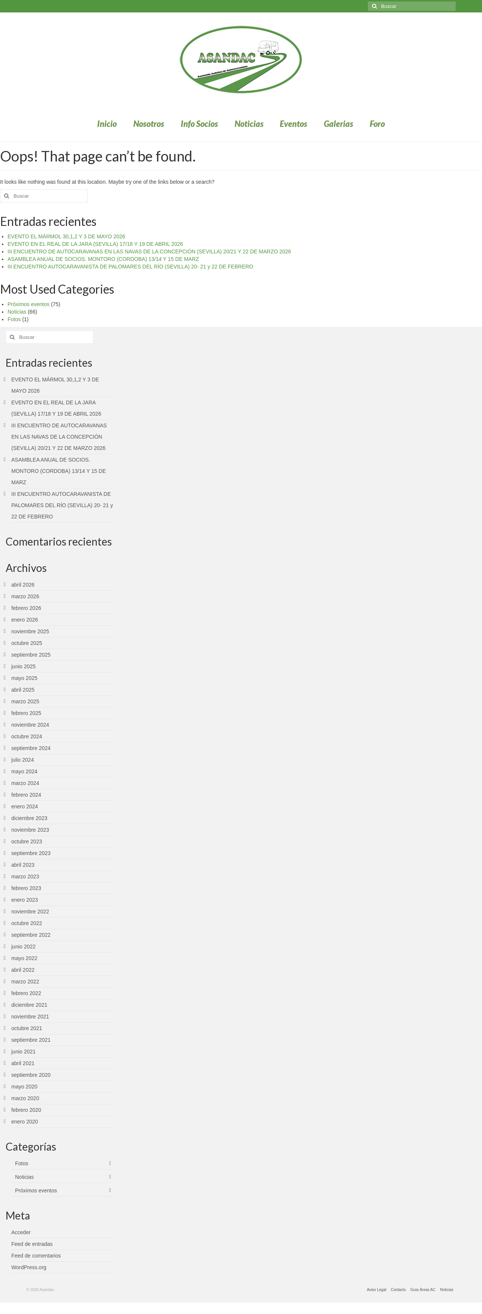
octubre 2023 (26, 841)
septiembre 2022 (30, 935)
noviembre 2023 (30, 830)
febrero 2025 (26, 713)
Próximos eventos (28, 304)
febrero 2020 (26, 1110)
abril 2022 (23, 970)
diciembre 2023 (29, 818)
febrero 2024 (26, 795)
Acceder (21, 1232)
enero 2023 (24, 900)
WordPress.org (28, 1267)
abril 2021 (23, 1063)
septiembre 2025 (30, 655)
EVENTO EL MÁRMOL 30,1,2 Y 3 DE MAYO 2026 (66, 236)
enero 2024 (24, 806)
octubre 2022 (26, 923)
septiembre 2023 (30, 853)
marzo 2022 (25, 982)
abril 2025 (23, 690)
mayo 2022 (24, 958)
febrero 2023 (26, 888)
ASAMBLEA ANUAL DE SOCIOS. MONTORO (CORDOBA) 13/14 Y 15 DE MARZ (103, 259)
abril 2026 (23, 585)
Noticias (17, 312)
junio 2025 (23, 666)
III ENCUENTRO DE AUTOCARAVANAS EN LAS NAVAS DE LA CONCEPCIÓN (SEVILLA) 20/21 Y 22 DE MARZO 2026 (149, 251)
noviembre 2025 (30, 631)
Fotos (14, 319)
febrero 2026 (26, 608)
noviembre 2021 (30, 1017)
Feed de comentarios (36, 1256)
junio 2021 (23, 1052)
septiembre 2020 (30, 1075)
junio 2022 (23, 947)
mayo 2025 (24, 678)
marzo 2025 (25, 701)
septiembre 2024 (30, 748)
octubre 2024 (26, 736)
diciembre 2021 (29, 1005)
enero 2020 (24, 1122)
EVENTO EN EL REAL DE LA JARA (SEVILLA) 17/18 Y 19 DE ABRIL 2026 (95, 244)
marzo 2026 (25, 596)
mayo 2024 (24, 771)
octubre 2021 (26, 1028)
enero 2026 (24, 620)
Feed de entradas (32, 1244)
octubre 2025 (26, 643)
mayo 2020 (24, 1087)
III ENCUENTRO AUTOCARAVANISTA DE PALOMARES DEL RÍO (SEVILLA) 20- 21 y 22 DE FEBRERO (130, 267)
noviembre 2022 (30, 912)
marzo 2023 (25, 876)
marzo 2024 (25, 783)
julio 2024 (22, 760)
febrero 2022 (26, 993)
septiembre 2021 (30, 1040)
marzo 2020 (25, 1098)
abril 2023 (23, 865)
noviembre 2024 (30, 725)
